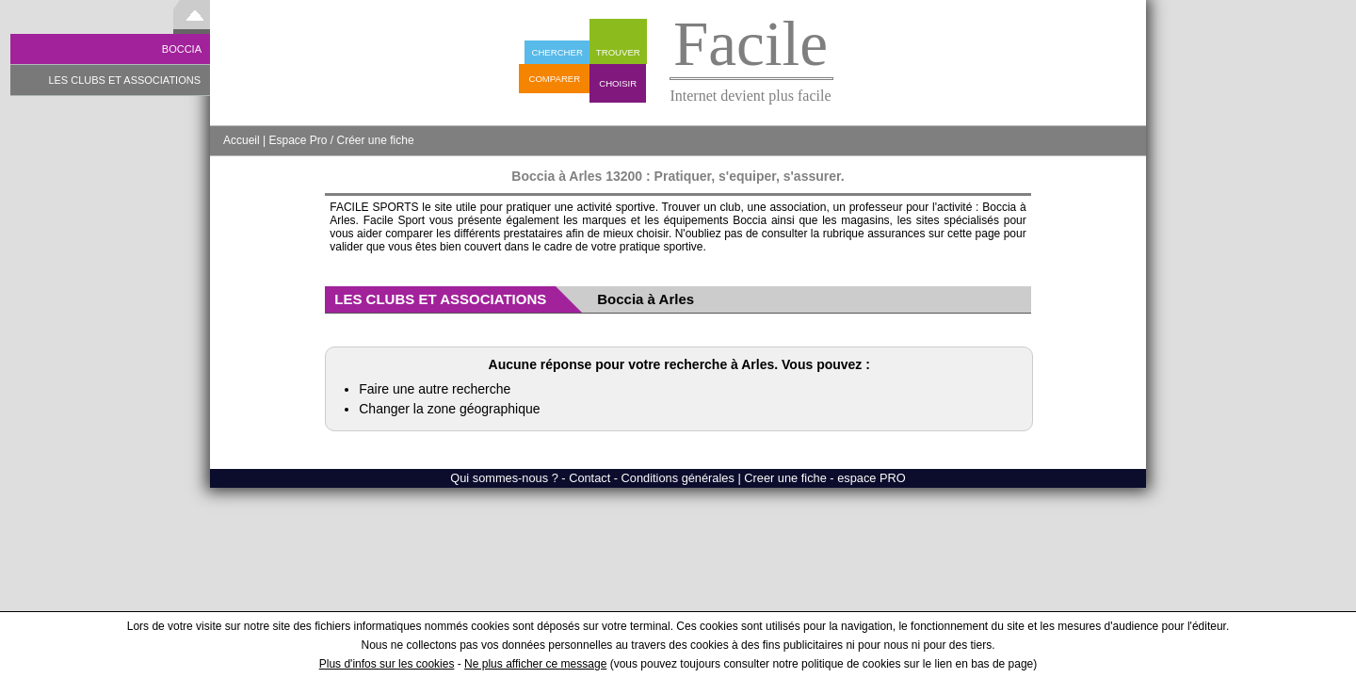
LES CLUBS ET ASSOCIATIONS (124, 80)
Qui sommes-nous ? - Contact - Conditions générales (593, 478)
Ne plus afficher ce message (535, 663)
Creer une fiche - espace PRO (824, 478)
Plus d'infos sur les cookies (387, 663)
